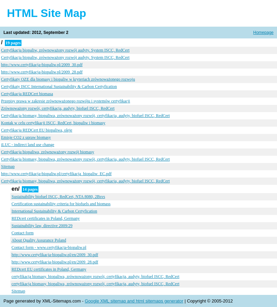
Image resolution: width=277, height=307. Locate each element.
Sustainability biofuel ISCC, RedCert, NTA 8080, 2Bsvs (58, 196)
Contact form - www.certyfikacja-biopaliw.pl (48, 247)
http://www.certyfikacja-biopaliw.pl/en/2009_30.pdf (54, 254)
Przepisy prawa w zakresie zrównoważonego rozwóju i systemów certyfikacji (65, 101)
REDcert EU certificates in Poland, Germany (48, 269)
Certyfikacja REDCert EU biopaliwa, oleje (36, 130)
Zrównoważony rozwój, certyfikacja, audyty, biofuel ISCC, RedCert (58, 108)
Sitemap (8, 166)
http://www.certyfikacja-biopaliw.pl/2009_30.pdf (41, 64)
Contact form (22, 233)
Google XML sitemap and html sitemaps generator (134, 301)
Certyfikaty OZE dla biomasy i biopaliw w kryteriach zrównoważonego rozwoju (68, 79)
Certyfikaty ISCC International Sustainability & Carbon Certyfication (59, 86)
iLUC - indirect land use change (27, 144)
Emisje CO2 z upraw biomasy (26, 137)
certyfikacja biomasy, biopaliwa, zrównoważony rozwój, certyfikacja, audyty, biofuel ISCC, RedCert (95, 276)
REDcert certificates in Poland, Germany (45, 218)
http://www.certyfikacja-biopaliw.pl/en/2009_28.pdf (54, 262)
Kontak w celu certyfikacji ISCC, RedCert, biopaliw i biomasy (53, 122)
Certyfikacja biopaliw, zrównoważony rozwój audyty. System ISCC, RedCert (65, 50)
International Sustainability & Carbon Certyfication (54, 211)
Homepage (263, 32)
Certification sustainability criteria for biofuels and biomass (60, 203)
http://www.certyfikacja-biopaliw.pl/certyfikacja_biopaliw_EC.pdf (56, 173)
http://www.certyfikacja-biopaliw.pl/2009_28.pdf (41, 72)
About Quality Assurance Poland (38, 240)
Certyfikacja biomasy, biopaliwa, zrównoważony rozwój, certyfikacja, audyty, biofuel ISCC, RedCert (85, 115)
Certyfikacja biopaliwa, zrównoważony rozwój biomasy (47, 152)
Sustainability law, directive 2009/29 (41, 225)
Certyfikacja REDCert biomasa (27, 93)
